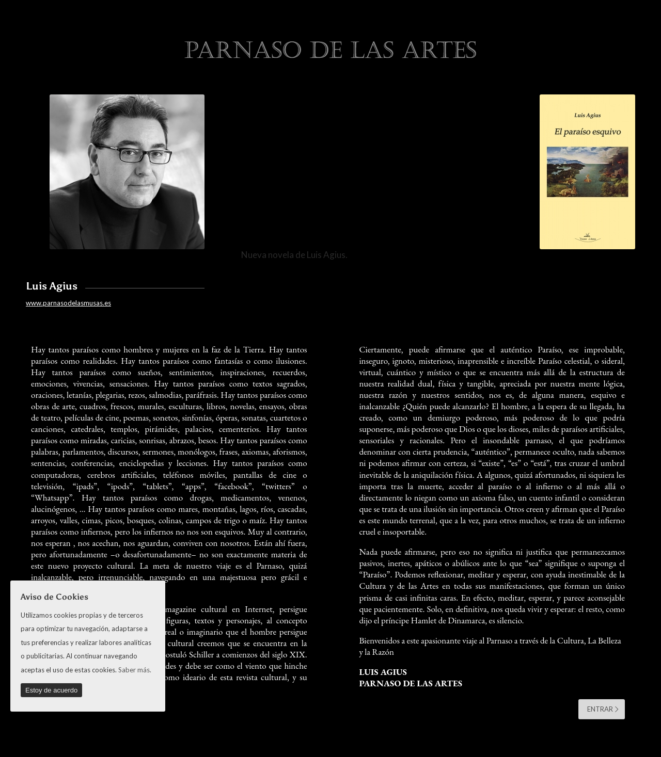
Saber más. (134, 670)
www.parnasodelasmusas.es (68, 303)
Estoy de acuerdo (51, 690)
